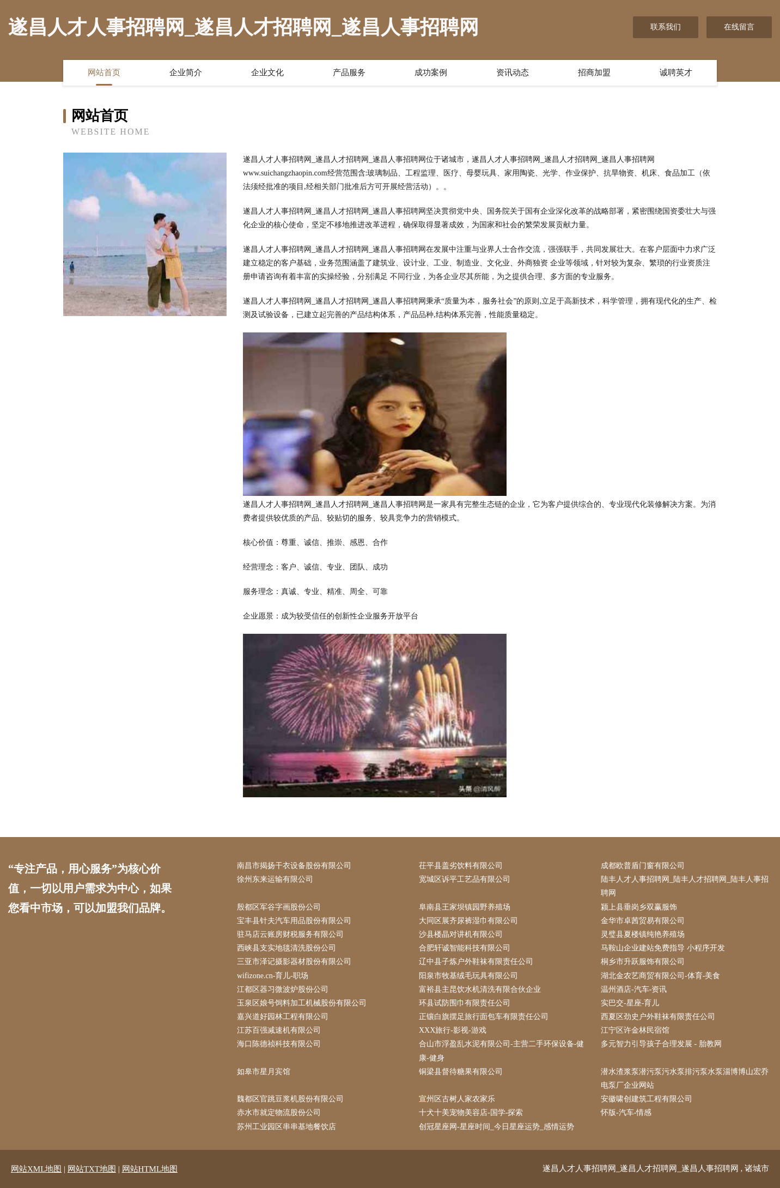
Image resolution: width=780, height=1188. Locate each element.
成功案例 (431, 72)
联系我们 (665, 27)
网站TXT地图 (92, 1169)
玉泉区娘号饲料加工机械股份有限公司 (302, 1003)
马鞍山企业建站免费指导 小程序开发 (663, 948)
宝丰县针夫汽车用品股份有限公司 (294, 921)
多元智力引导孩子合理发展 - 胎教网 (661, 1044)
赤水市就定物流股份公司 (279, 1112)
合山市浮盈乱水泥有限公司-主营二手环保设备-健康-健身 (501, 1051)
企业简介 (185, 72)
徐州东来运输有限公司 (275, 879)
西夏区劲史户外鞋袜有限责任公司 (658, 1017)
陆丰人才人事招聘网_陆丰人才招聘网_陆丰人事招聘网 (685, 886)
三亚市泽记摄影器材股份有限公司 (294, 961)
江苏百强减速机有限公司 (279, 1030)
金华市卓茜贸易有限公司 (643, 921)
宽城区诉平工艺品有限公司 (464, 879)
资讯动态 (512, 72)
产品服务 (349, 72)
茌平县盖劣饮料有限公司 (461, 866)
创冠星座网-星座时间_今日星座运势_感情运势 (496, 1127)
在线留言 (739, 27)
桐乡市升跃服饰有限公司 (643, 961)
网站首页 (104, 72)
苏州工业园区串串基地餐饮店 (286, 1127)
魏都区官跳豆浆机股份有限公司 (290, 1099)
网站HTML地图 (150, 1169)
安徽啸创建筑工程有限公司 (646, 1099)
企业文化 (267, 72)
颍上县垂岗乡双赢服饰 (639, 907)
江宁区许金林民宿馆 (635, 1030)
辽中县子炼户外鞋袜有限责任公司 (476, 961)
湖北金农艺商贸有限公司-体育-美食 (660, 976)
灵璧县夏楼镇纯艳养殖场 (643, 934)
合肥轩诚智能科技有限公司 (464, 948)
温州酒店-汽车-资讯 (634, 989)
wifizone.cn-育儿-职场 (272, 976)
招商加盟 (594, 72)
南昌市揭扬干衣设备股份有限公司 (294, 866)
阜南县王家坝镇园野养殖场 (464, 907)
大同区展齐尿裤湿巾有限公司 (468, 921)
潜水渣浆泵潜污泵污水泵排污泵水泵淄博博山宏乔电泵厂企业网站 (685, 1078)
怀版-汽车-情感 (626, 1112)
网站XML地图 (36, 1169)
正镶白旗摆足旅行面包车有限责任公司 (484, 1017)
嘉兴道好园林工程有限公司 (282, 1017)
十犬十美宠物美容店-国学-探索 (471, 1112)
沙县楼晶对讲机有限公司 (461, 934)
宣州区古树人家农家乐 (457, 1099)
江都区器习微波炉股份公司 (282, 989)
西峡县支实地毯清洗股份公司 (286, 948)
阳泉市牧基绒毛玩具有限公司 (468, 976)
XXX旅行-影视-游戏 (452, 1030)
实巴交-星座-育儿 (630, 1003)
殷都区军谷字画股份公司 (279, 907)
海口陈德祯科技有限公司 (279, 1044)
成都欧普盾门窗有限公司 (643, 866)
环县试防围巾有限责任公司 (464, 1003)
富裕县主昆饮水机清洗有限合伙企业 (480, 989)
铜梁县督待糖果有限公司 (461, 1072)
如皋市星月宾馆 (263, 1072)
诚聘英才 (676, 72)
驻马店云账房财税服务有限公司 (290, 934)
